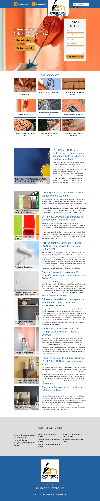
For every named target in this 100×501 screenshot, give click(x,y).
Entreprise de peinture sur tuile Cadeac (73, 441)
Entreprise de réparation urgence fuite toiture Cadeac (24, 436)
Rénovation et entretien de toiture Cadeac (49, 446)
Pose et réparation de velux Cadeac (47, 436)
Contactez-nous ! (24, 48)
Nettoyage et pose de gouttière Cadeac (24, 444)
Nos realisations (23, 40)
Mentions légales (61, 495)
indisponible (21, 4)
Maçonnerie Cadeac (20, 440)
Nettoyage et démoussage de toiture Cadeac (72, 436)
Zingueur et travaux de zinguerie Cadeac (49, 441)
